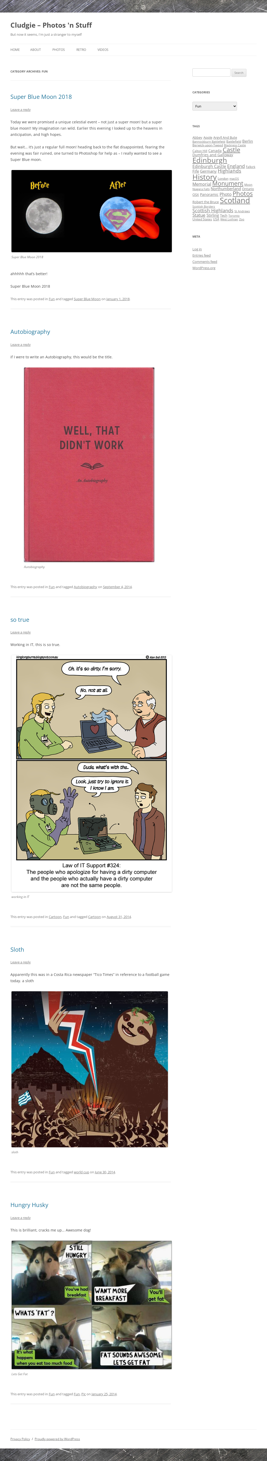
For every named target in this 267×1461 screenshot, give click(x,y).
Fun (52, 299)
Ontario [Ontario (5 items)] (248, 188)
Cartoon (55, 916)
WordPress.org (203, 267)
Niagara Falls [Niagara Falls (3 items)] (201, 189)
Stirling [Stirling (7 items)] (213, 215)
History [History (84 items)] (204, 177)
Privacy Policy (20, 1439)
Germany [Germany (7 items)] (208, 171)
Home (15, 49)
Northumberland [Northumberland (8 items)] (226, 188)
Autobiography (30, 331)
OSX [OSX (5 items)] (195, 194)
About (35, 49)
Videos (103, 49)
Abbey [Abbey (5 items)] (197, 137)
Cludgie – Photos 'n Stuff (51, 25)
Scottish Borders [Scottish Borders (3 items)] (203, 206)
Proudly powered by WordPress (57, 1439)
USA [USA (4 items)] (216, 219)
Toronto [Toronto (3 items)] (234, 216)
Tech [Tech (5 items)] (223, 215)
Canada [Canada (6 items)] (215, 150)
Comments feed (204, 261)
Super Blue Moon (87, 299)
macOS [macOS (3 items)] (234, 178)
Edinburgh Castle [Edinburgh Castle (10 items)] (209, 166)
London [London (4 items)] (223, 178)
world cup (81, 1172)
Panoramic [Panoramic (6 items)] (209, 194)
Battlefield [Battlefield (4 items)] (233, 141)
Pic (83, 1394)
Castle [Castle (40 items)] (231, 150)
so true (19, 619)
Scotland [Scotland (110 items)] (235, 200)
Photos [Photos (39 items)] (243, 193)
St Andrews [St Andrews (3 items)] (242, 211)
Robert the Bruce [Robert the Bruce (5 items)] (205, 202)
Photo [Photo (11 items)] (226, 194)
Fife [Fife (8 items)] (195, 171)
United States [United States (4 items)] (202, 219)
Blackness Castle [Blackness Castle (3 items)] (235, 145)
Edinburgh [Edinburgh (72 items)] (209, 160)
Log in (197, 249)
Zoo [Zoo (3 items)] (241, 219)
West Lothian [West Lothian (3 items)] (229, 219)
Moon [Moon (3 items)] (248, 184)
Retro (81, 49)
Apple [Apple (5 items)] (207, 137)
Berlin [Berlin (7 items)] (247, 141)
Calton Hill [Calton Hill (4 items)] (199, 151)
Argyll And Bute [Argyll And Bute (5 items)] (225, 137)
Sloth (17, 949)
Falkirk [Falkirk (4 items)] (250, 167)
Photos (58, 49)
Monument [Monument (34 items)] (227, 183)
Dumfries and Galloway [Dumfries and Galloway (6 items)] (212, 154)
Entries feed (201, 255)
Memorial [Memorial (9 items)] (201, 184)
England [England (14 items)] (236, 166)
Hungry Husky (29, 1205)
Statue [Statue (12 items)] (198, 215)
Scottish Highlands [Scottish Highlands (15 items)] (212, 210)
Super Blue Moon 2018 (41, 96)
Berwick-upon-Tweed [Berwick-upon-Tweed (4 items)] (207, 145)
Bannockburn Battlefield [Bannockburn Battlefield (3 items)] (208, 141)
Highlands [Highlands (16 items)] (229, 170)
